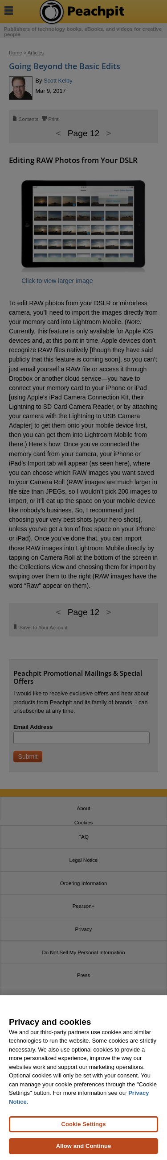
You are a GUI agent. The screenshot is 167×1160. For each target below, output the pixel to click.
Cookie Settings (83, 1124)
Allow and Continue (83, 1146)
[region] (83, 1077)
